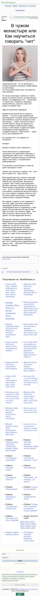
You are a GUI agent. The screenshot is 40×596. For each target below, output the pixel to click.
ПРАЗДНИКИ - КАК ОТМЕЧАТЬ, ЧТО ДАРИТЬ (13, 578)
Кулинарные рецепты (10, 478)
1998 (33, 528)
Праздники (20, 10)
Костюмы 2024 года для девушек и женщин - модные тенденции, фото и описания (31, 380)
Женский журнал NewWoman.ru (27, 589)
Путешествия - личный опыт (11, 507)
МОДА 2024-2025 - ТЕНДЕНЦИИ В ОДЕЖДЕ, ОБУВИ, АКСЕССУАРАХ (19, 574)
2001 (33, 526)
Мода (15, 6)
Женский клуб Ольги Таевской (12, 519)
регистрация (6, 259)
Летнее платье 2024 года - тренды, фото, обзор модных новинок (11, 346)
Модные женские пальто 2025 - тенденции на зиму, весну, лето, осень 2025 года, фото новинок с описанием (31, 308)
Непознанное (29, 468)
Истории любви (9, 469)
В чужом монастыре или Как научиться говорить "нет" (19, 272)
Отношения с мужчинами (11, 459)
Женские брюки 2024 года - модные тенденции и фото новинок (30, 366)
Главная (7, 6)
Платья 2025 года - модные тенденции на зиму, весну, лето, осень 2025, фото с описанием (11, 290)
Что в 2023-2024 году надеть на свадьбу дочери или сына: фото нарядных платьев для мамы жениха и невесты (30, 349)
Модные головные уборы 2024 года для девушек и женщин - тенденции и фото (12, 330)
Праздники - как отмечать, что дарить (30, 479)
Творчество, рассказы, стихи (30, 459)
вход (20, 561)
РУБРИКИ (20, 572)
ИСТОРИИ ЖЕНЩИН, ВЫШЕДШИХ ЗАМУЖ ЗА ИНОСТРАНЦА (26, 17)
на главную (4, 268)
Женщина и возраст (10, 498)
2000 (22, 528)
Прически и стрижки (27, 6)
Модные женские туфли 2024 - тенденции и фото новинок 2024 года (11, 429)
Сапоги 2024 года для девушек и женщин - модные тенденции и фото (30, 427)
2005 (28, 524)
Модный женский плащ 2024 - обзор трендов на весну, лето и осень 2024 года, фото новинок (12, 397)
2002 (28, 526)
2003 (22, 526)
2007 (32, 522)
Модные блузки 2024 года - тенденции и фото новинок (11, 365)
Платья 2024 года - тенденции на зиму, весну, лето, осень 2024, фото (11, 381)
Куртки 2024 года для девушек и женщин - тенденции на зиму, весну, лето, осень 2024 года (31, 329)
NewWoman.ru (8, 2)
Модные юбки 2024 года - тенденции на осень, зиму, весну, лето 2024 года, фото (30, 397)
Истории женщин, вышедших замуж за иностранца (31, 445)
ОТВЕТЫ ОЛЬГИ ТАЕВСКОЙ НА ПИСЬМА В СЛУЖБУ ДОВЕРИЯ (18, 576)
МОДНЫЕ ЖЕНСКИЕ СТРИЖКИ (10, 580)
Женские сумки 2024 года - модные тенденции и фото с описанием (11, 413)
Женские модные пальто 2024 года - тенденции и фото (30, 410)
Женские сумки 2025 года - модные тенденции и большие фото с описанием (30, 289)
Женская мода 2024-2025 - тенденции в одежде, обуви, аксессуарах (11, 446)
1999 (28, 528)
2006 (22, 524)
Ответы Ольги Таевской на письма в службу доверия (31, 507)
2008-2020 (24, 522)
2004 (33, 524)
